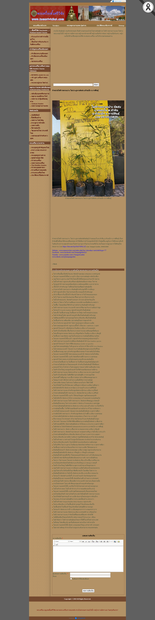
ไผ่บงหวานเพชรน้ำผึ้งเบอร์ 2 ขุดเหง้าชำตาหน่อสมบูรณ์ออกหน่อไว (76, 338)
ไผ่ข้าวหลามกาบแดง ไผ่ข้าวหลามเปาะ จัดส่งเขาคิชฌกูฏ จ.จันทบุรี (76, 401)
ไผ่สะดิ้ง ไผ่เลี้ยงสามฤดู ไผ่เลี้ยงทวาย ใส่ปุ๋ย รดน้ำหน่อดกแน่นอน (75, 313)
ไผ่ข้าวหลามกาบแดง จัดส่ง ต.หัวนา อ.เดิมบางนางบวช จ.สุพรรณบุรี (76, 372)
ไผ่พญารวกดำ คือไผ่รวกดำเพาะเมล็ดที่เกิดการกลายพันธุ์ (72, 380)
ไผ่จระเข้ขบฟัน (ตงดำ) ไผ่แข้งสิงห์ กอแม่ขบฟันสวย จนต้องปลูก (75, 442)
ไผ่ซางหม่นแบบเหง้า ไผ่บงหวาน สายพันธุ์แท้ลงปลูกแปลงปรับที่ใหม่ (76, 349)
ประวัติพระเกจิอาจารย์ (104, 25)
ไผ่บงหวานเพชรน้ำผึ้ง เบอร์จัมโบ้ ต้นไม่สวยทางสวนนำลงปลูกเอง (75, 486)
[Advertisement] (88, 44)
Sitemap (121, 25)
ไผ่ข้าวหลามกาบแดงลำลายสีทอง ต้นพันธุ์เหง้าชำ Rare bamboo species (77, 341)
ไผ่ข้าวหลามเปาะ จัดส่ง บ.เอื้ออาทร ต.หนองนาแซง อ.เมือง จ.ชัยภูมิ (76, 429)
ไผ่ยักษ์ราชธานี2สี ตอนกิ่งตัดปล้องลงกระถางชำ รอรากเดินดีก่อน (75, 458)
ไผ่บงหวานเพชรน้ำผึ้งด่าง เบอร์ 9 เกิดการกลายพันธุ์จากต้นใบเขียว (76, 276)
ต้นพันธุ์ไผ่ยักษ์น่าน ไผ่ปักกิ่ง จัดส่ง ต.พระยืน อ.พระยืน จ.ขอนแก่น (75, 473)
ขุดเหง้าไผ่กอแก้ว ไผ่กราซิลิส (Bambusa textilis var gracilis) (73, 344)
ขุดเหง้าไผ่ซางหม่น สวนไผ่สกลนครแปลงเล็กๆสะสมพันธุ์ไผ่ (73, 359)
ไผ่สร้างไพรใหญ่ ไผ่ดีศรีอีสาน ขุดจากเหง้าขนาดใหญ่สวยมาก (74, 465)
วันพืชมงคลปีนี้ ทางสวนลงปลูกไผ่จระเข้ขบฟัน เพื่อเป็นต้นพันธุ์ (74, 318)
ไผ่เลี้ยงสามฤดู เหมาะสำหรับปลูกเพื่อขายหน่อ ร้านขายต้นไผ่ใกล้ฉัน (76, 351)
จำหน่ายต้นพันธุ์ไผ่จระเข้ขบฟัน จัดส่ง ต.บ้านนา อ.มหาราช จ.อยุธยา (76, 434)
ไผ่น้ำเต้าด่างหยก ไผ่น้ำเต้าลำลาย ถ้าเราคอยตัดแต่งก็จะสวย (74, 489)
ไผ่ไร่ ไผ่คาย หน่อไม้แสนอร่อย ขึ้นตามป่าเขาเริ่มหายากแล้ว (74, 297)
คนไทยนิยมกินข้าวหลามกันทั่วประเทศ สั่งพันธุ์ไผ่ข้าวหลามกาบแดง (76, 494)
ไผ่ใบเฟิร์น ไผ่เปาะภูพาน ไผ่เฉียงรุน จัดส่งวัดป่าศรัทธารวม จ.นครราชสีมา (78, 445)
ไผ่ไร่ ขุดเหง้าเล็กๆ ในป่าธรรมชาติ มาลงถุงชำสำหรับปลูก (73, 292)
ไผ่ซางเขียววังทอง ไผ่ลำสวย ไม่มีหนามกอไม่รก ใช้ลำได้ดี (73, 382)
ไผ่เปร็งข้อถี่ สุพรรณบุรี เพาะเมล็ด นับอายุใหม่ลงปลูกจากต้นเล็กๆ (75, 496)
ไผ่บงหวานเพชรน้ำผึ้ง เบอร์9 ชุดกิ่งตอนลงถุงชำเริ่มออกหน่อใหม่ (75, 491)
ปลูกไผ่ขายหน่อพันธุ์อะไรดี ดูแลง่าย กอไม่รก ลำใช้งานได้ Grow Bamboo (78, 346)
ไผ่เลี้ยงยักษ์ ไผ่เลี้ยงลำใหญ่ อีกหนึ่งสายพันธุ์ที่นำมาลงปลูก (73, 507)
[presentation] (86, 584)
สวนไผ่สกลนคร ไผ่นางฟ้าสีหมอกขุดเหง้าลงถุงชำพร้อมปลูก (73, 483)
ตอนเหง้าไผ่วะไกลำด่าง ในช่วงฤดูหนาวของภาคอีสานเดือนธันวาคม (76, 367)
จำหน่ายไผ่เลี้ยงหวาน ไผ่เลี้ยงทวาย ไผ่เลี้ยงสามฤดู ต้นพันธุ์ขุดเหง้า (76, 362)
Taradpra (55, 25)
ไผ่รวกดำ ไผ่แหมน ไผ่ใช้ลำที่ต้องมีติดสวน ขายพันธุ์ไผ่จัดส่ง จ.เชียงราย (77, 421)
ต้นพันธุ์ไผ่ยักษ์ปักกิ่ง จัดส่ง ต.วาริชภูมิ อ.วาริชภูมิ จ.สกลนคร (73, 452)
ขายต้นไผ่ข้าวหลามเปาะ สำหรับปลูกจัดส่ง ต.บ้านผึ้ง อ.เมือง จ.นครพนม (77, 414)
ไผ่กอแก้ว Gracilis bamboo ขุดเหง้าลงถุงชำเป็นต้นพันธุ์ (71, 310)
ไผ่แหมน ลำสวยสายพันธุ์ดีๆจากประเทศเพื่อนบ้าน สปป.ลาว (73, 499)
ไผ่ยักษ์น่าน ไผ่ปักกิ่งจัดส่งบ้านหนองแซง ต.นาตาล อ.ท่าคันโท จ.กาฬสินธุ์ (78, 426)
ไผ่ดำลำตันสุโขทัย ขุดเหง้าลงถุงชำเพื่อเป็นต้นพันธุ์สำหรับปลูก (74, 315)
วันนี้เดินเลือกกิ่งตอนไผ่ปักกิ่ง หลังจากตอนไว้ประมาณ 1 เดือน (74, 517)
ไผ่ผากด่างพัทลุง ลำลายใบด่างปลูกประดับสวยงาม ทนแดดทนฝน (75, 527)
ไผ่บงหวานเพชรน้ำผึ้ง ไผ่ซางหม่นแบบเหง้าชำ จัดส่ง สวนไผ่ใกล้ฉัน (76, 354)
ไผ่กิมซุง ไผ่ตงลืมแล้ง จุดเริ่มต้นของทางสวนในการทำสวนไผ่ (74, 522)
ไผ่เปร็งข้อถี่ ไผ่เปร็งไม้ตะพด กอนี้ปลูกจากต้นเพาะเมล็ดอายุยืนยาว (76, 385)
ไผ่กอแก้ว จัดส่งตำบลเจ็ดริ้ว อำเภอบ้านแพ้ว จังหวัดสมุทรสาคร (74, 476)
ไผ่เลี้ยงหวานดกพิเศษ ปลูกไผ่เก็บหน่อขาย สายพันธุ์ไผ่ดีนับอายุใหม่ (76, 336)
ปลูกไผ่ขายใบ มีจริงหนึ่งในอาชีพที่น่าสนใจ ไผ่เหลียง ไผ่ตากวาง (75, 470)
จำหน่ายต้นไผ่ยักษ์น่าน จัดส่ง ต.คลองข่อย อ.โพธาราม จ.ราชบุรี (75, 416)
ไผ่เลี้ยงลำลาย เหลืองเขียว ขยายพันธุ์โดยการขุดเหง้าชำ (72, 320)
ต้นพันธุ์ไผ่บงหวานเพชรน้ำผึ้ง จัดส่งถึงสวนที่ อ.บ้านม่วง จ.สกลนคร (75, 478)
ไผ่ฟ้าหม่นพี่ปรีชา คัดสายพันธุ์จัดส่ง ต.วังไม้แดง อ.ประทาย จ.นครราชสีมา (78, 424)
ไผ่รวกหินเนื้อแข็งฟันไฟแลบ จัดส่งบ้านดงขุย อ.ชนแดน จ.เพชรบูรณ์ (76, 274)
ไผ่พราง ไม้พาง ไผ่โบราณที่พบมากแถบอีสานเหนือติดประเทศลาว (75, 302)
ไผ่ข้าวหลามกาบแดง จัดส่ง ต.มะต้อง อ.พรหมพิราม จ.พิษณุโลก (75, 512)
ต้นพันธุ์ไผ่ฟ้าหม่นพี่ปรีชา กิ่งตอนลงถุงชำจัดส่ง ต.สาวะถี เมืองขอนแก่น (77, 455)
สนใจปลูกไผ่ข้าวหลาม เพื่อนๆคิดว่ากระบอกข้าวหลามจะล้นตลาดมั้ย (76, 481)
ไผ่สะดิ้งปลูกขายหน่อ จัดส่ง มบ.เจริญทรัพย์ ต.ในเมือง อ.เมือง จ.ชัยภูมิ (77, 333)
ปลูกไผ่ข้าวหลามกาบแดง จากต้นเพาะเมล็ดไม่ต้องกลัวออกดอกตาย (76, 468)
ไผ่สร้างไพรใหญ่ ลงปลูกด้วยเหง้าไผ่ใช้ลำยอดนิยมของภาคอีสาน (75, 370)
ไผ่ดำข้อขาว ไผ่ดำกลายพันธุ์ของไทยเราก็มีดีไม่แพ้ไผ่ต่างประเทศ (75, 520)
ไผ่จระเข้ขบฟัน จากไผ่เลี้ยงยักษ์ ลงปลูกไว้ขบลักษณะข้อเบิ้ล (73, 504)
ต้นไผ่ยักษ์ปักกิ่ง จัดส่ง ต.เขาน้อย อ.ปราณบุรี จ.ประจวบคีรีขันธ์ (74, 388)
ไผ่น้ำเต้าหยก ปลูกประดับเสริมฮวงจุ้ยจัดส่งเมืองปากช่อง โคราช (75, 281)
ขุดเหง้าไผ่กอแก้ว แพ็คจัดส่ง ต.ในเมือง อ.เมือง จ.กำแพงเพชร (74, 328)
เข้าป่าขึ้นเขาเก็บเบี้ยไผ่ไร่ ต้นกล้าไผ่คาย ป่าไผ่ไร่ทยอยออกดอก (75, 294)
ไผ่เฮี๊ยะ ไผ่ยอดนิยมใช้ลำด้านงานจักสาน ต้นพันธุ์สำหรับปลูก (74, 305)
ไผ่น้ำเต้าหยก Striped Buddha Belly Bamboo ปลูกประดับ (72, 502)
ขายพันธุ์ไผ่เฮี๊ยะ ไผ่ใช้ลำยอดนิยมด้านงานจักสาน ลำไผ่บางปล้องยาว (76, 408)
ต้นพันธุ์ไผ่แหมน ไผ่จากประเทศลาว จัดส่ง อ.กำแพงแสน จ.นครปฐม (76, 403)
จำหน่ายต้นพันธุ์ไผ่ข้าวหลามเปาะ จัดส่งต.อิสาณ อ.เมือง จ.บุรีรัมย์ (75, 393)
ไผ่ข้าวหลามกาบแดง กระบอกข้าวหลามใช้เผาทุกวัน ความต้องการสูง (76, 307)
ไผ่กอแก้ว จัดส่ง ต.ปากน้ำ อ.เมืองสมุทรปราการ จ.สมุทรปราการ (75, 509)
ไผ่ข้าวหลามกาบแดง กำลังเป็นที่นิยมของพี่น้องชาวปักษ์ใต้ (73, 514)
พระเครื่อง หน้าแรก (39, 25)
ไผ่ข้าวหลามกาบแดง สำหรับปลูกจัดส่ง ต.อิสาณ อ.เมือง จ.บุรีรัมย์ (75, 390)
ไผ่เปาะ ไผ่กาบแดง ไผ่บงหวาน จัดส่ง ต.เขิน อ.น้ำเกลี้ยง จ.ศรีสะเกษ (76, 460)
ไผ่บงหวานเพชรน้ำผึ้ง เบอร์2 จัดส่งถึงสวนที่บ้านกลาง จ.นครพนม (75, 357)
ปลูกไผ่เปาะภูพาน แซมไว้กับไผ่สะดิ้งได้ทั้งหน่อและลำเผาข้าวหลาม (76, 279)
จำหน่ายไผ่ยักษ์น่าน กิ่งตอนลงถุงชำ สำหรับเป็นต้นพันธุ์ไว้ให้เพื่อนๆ (76, 364)
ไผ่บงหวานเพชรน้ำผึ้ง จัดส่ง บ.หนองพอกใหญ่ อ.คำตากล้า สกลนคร (76, 525)
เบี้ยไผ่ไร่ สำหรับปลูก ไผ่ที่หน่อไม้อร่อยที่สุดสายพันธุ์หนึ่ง (72, 287)
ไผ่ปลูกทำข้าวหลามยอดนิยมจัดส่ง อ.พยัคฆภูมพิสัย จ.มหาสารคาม (76, 284)
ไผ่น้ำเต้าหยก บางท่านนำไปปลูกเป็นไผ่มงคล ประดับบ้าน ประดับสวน (77, 439)
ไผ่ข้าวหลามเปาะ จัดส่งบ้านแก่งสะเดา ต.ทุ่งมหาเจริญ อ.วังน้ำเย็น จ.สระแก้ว (79, 432)
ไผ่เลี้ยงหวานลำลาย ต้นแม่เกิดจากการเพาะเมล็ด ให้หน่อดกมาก (75, 447)
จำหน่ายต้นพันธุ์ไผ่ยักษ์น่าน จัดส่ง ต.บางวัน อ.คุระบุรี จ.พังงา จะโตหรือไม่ (78, 406)
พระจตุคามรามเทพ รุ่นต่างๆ (76, 25)
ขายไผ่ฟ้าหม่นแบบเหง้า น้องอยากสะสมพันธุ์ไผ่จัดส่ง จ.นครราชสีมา (76, 411)
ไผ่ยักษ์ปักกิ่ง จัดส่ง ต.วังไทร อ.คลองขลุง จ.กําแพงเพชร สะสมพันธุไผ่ (76, 398)
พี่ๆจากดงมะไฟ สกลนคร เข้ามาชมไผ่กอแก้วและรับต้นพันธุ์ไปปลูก (76, 419)
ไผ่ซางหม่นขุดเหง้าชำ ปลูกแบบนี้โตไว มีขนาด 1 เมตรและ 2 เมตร (76, 326)
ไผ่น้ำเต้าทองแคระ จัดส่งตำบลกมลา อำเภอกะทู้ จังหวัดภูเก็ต (74, 300)
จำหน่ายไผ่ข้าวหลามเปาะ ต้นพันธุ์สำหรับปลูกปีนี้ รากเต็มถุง (73, 289)
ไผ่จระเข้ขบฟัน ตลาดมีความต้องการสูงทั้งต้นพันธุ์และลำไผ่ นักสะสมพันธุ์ (78, 437)
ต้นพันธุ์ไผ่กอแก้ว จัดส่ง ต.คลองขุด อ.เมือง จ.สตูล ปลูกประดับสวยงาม (77, 450)
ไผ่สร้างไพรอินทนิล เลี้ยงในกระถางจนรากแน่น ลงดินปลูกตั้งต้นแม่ (76, 331)
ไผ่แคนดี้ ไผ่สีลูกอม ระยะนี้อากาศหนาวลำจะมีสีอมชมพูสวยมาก (75, 377)
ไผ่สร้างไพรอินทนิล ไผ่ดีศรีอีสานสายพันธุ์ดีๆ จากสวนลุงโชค (74, 375)
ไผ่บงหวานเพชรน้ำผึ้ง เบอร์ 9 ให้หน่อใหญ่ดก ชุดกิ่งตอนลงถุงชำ (75, 395)
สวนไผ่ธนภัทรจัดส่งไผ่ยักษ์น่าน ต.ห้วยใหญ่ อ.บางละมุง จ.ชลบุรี (75, 463)
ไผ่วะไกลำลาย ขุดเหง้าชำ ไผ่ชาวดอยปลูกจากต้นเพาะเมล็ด (73, 323)
